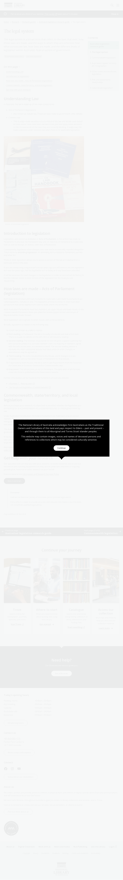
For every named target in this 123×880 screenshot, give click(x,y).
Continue (61, 448)
